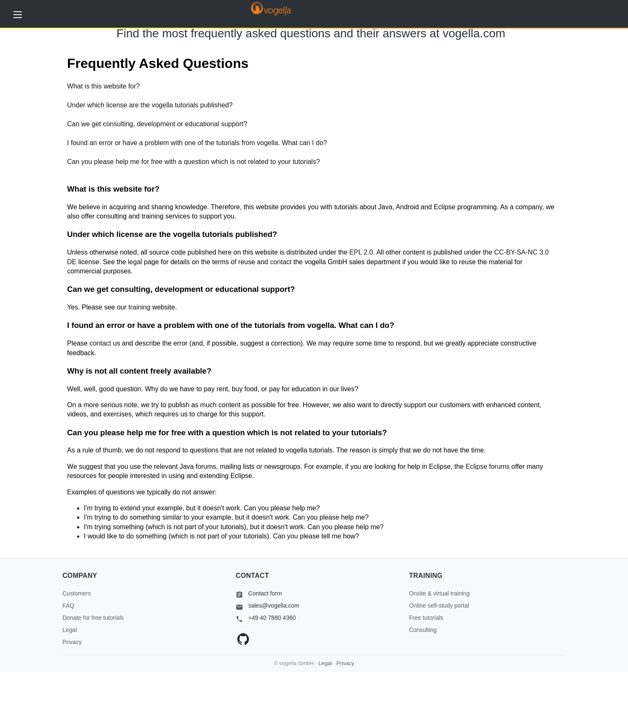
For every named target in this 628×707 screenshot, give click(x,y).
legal (135, 261)
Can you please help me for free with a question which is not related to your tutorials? (193, 161)
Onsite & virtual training (439, 593)
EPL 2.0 (361, 252)
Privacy (72, 642)
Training (426, 575)
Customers (76, 593)
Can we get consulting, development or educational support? (157, 123)
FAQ (68, 605)
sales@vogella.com (267, 605)
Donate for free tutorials (93, 617)
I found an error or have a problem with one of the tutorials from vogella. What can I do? (197, 142)
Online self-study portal (439, 605)
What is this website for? (103, 86)
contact (281, 261)
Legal (69, 629)
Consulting (423, 629)
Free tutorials (426, 617)
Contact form (259, 593)
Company (79, 575)
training (139, 307)
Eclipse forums (487, 466)
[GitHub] (243, 639)
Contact (252, 575)
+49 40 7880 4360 (266, 617)
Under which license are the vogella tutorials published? (150, 105)
